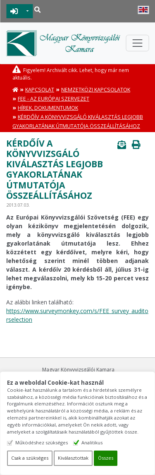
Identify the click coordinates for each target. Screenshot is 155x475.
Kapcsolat (39, 89)
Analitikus (92, 442)
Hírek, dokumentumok (48, 107)
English (143, 10)
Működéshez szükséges (41, 442)
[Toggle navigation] (137, 43)
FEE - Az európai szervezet (53, 98)
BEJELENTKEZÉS (14, 11)
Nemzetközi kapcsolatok (95, 89)
